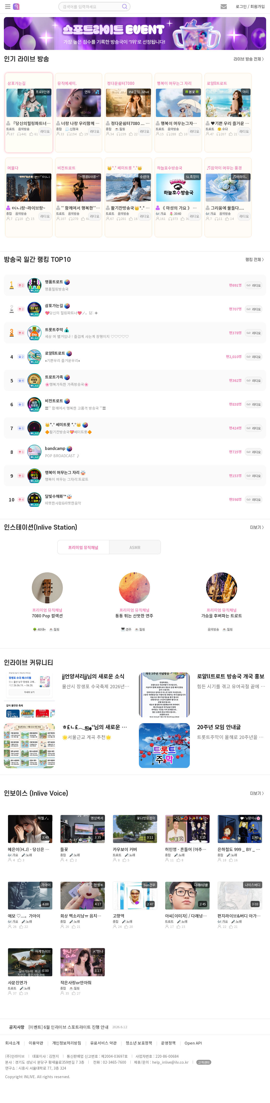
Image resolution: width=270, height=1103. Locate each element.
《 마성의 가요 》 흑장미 (178, 208)
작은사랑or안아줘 (76, 982)
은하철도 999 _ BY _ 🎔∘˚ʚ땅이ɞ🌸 (239, 849)
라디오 (45, 131)
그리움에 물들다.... (225, 208)
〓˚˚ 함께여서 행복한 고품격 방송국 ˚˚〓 (75, 408)
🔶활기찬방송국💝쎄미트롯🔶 (68, 431)
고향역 (118, 916)
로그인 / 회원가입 (250, 6)
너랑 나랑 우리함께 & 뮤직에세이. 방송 (78, 123)
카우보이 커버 (125, 849)
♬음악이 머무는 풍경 (224, 168)
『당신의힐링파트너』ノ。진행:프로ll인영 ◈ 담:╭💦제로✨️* (28, 123)
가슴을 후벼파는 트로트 (221, 616)
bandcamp (55, 448)
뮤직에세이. (67, 83)
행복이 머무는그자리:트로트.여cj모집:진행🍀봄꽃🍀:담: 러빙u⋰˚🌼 (178, 123)
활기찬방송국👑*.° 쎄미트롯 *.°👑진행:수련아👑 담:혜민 (128, 208)
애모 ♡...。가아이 (24, 916)
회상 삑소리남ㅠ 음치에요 (82, 916)
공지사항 (17, 1027)
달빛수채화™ (55, 496)
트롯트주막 (54, 329)
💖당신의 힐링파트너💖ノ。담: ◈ (71, 312)
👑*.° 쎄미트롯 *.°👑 (124, 168)
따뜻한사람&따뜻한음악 (63, 503)
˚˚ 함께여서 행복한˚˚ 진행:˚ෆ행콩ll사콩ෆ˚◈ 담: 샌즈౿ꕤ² (78, 208)
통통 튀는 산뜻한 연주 (134, 616)
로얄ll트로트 (217, 83)
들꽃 (64, 849)
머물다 (13, 168)
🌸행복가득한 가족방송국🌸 (66, 384)
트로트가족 (54, 377)
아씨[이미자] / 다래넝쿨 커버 (187, 916)
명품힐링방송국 (57, 289)
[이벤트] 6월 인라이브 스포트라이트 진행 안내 (68, 1027)
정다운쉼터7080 (120, 83)
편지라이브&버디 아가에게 (239, 916)
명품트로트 (54, 281)
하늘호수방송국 (169, 168)
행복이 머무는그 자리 (174, 83)
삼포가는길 (17, 83)
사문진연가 (17, 982)
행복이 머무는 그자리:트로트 (66, 479)
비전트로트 (66, 168)
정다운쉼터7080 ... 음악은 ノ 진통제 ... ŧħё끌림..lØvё (128, 123)
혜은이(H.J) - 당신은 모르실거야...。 (29, 849)
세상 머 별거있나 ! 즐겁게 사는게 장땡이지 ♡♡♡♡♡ (87, 336)
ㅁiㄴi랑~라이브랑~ (25, 208)
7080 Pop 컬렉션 (47, 616)
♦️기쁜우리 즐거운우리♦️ (62, 360)
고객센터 (203, 1062)
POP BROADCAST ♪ (62, 455)
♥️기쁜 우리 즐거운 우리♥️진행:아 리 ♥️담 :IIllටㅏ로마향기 (228, 123)
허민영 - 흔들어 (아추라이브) (187, 849)
